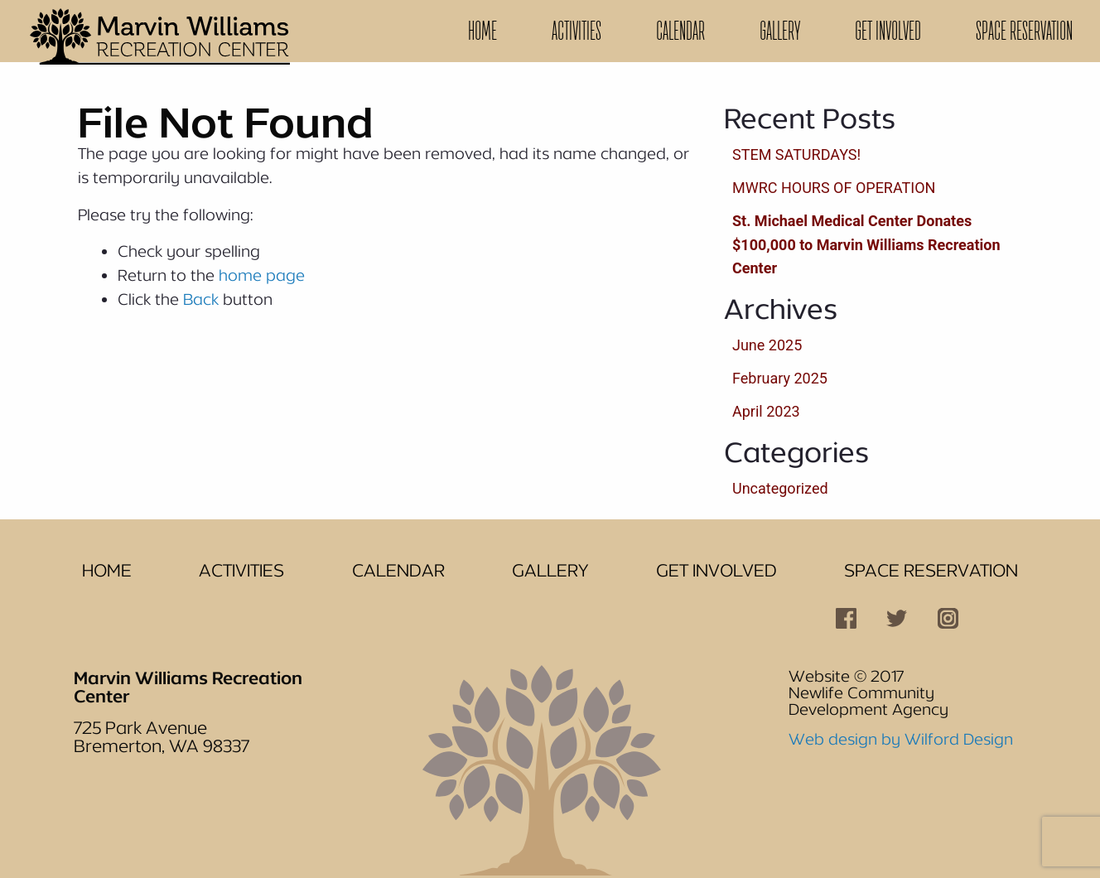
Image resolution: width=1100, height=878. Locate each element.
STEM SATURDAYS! (796, 154)
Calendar (680, 31)
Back (201, 299)
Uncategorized (780, 488)
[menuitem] (482, 31)
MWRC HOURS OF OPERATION (833, 187)
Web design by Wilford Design (901, 739)
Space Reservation (1024, 31)
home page (262, 275)
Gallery (780, 31)
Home (482, 31)
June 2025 (767, 345)
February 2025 (779, 378)
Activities (576, 31)
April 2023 (766, 411)
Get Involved (888, 31)
